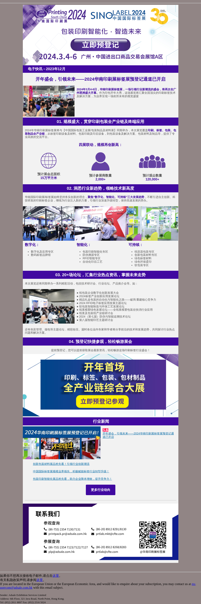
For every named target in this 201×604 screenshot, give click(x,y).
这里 (56, 575)
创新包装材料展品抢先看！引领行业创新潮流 (61, 463)
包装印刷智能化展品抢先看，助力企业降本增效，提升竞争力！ (72, 478)
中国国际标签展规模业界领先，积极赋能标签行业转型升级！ (71, 471)
